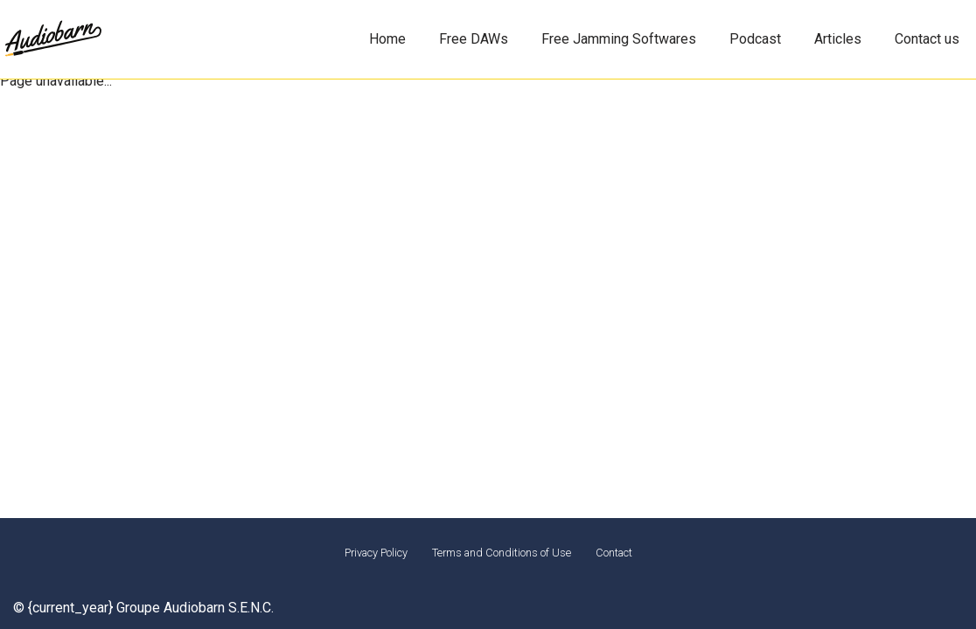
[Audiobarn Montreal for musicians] (52, 39)
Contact (614, 552)
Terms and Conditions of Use (501, 552)
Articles (837, 39)
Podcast (755, 39)
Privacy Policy (376, 552)
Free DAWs (473, 39)
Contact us (927, 39)
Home (387, 39)
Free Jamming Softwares (618, 39)
